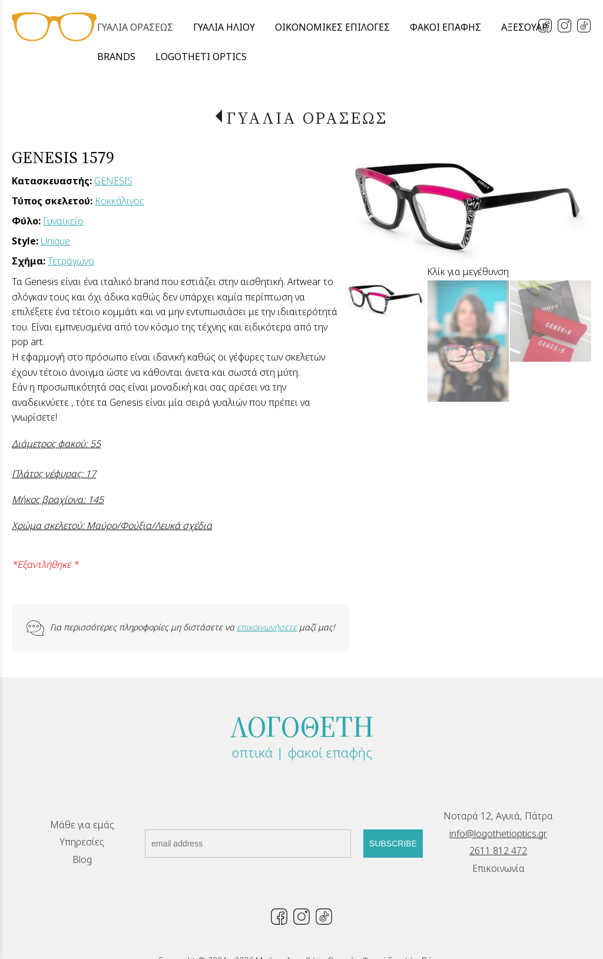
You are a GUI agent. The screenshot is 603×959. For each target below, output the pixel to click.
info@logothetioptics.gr (498, 833)
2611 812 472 (498, 850)
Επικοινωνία (498, 868)
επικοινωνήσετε (267, 627)
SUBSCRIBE (393, 843)
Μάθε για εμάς (82, 824)
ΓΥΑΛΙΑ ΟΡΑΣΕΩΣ (306, 118)
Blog (82, 859)
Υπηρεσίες (81, 841)
